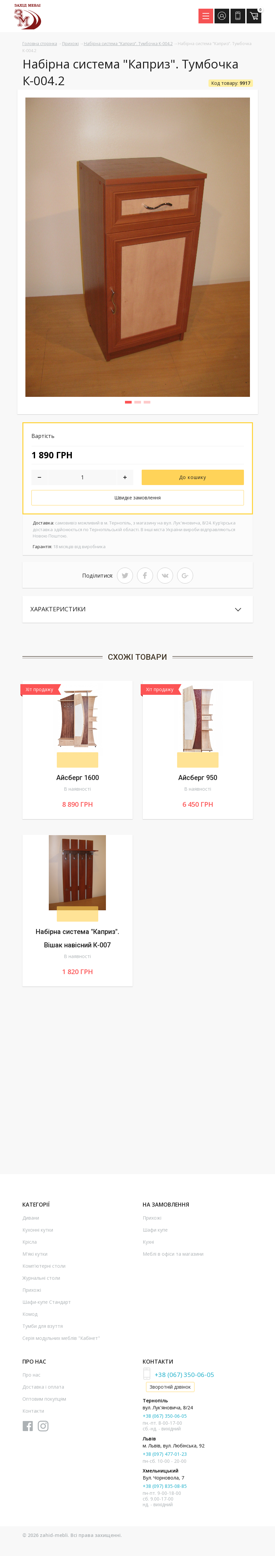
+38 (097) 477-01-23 (165, 1456)
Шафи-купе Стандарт (46, 1304)
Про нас (31, 1377)
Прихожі (70, 43)
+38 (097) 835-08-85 (165, 1488)
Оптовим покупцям (44, 1401)
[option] (137, 247)
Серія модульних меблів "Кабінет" (61, 1340)
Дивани (30, 1220)
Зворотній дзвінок (170, 1389)
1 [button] (131, 403)
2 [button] (140, 403)
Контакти (33, 1413)
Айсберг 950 (197, 780)
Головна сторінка (39, 43)
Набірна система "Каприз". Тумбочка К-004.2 (128, 43)
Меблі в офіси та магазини (173, 1256)
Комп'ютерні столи (43, 1268)
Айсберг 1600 (77, 780)
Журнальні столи (41, 1280)
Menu (207, 14)
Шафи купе (155, 1232)
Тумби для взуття (42, 1328)
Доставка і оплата (43, 1389)
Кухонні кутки (37, 1232)
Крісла (29, 1244)
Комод (29, 1316)
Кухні (148, 1244)
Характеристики (63, 610)
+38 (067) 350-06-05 (184, 1377)
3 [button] (149, 403)
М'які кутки (34, 1256)
